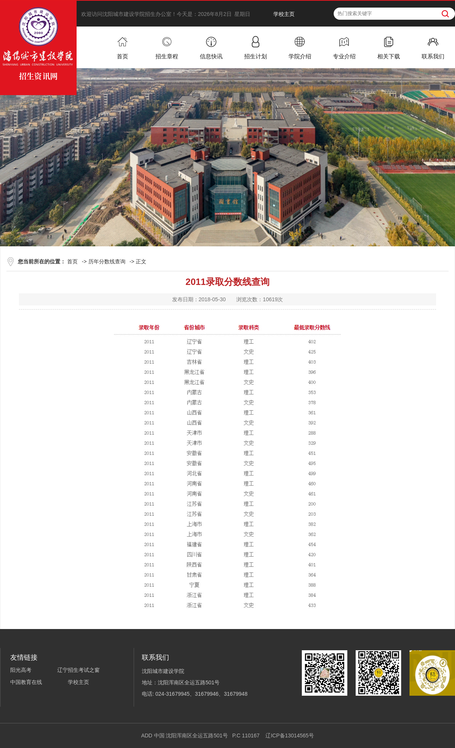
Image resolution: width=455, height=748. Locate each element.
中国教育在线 (26, 682)
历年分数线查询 (107, 261)
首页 (72, 261)
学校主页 (284, 14)
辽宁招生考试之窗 (78, 670)
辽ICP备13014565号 (289, 735)
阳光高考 (20, 670)
